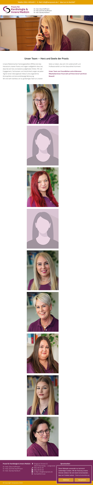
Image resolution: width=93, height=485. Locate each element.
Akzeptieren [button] (82, 480)
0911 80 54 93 (38, 468)
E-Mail (47, 2)
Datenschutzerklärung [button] (82, 475)
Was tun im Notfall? (67, 2)
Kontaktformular (39, 474)
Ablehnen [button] (66, 480)
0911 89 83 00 (38, 470)
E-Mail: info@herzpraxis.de (42, 472)
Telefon (26, 2)
